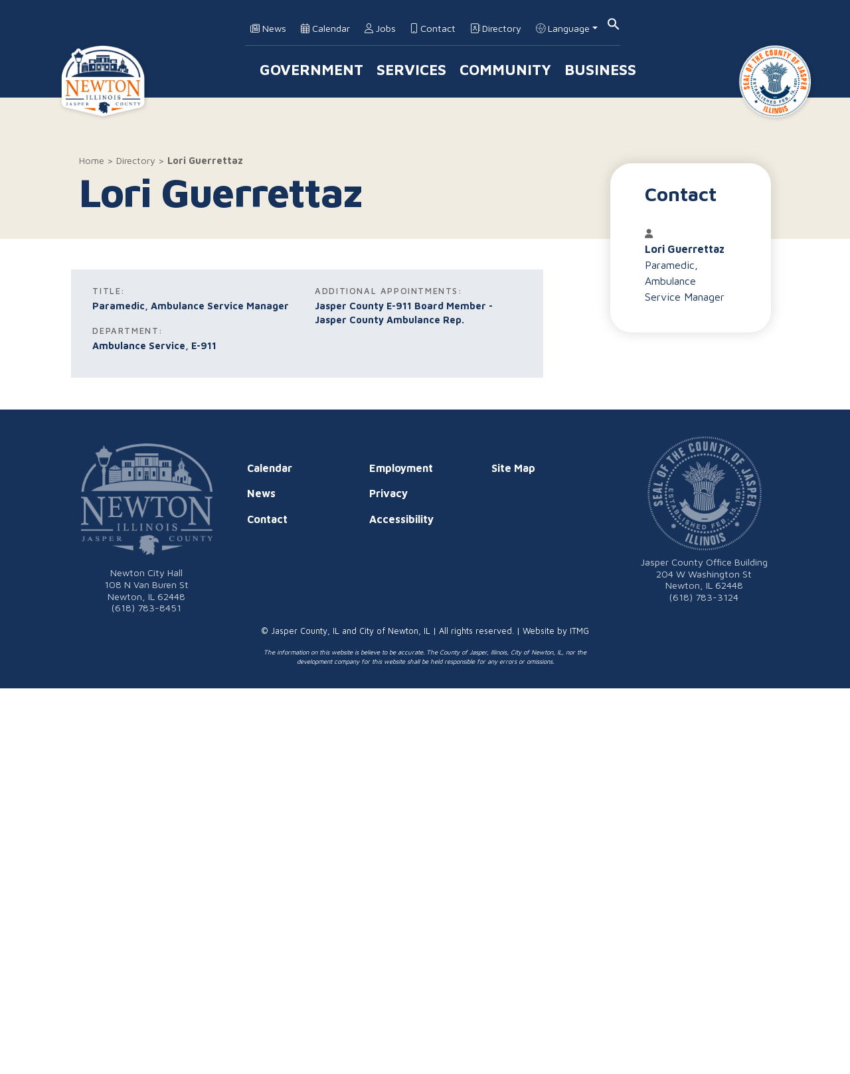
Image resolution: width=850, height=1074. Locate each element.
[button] (613, 23)
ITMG (579, 631)
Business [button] (600, 69)
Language (563, 28)
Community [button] (505, 69)
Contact (433, 28)
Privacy (388, 493)
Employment (401, 468)
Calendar (325, 28)
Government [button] (311, 69)
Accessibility (401, 519)
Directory (495, 28)
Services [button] (411, 69)
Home (91, 160)
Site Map (513, 468)
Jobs (380, 28)
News (268, 28)
